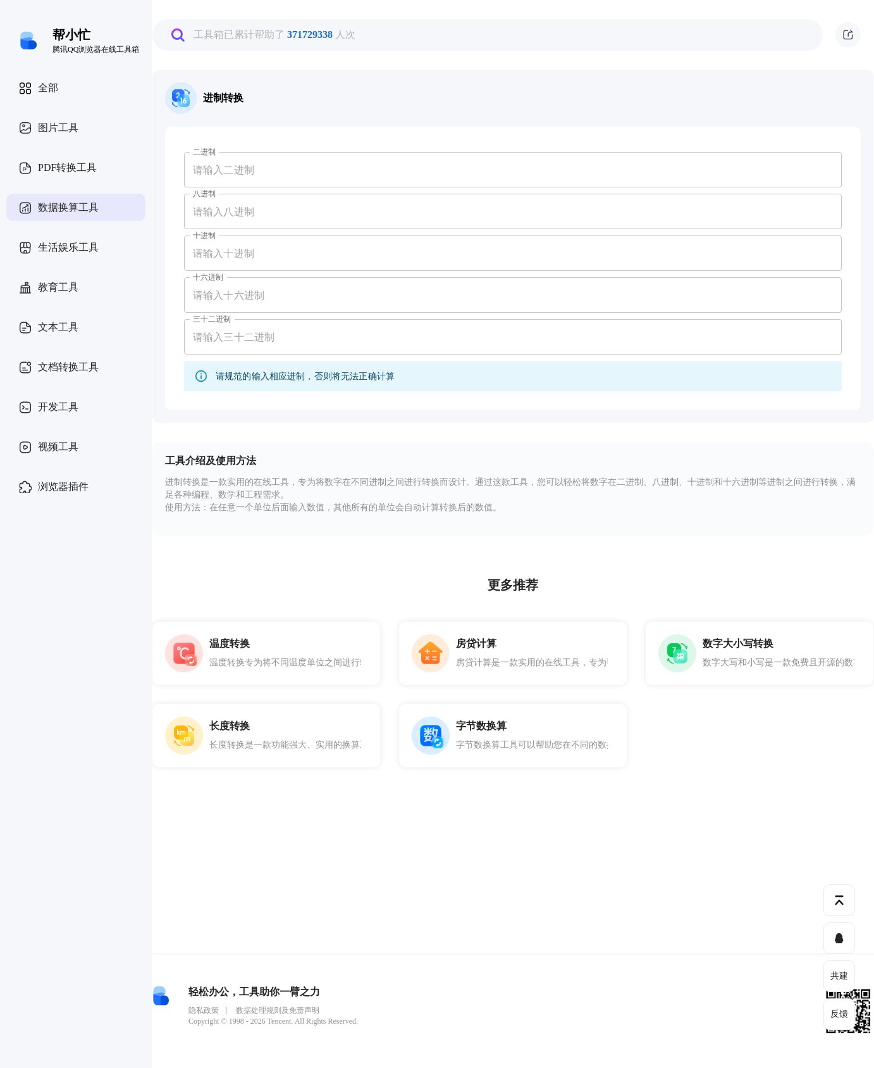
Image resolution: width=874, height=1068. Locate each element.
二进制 (204, 152)
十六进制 (208, 277)
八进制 (204, 193)
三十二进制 (212, 319)
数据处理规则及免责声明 (277, 1010)
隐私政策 (203, 1010)
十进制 (204, 235)
